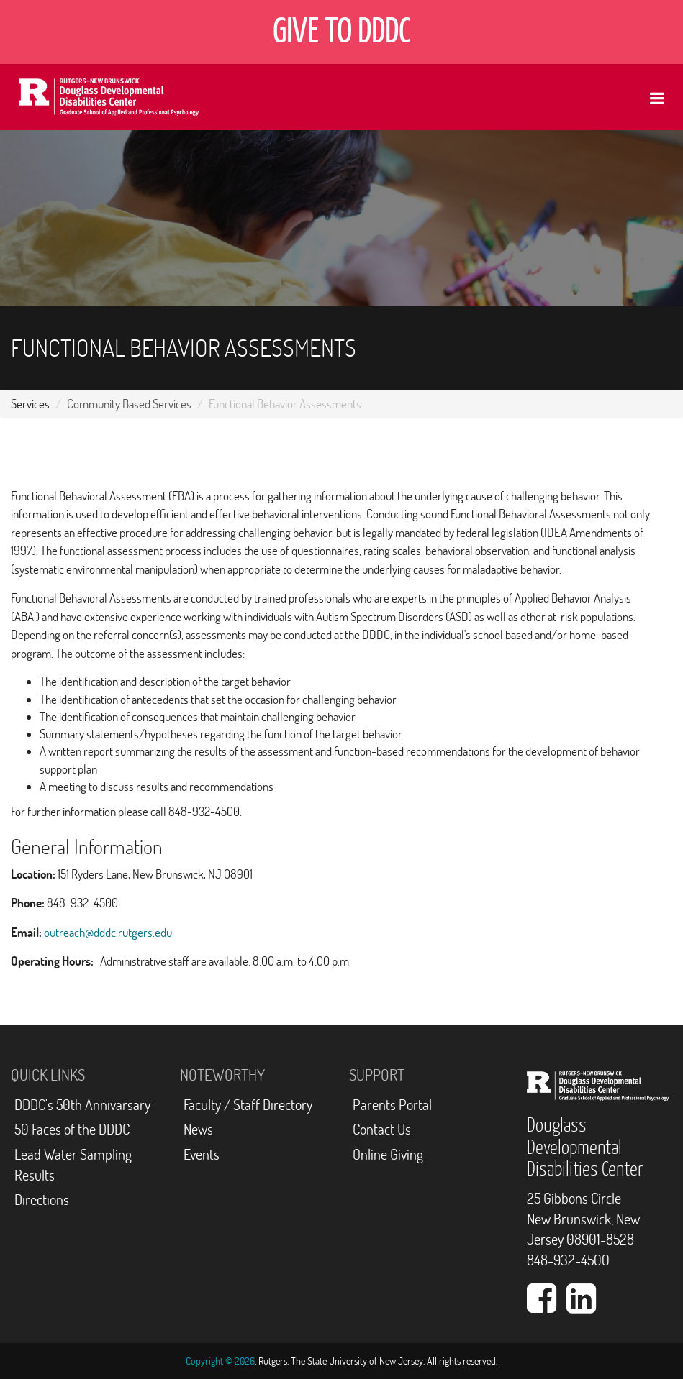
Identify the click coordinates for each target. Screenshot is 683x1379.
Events (202, 1154)
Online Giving (388, 1154)
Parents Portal (392, 1105)
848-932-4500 (568, 1260)
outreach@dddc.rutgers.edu (108, 932)
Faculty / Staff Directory (248, 1105)
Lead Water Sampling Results (73, 1164)
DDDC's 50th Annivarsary (82, 1105)
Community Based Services (129, 403)
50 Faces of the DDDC (72, 1129)
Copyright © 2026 (220, 1361)
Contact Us (382, 1129)
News (198, 1129)
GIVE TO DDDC (342, 32)
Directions (41, 1200)
